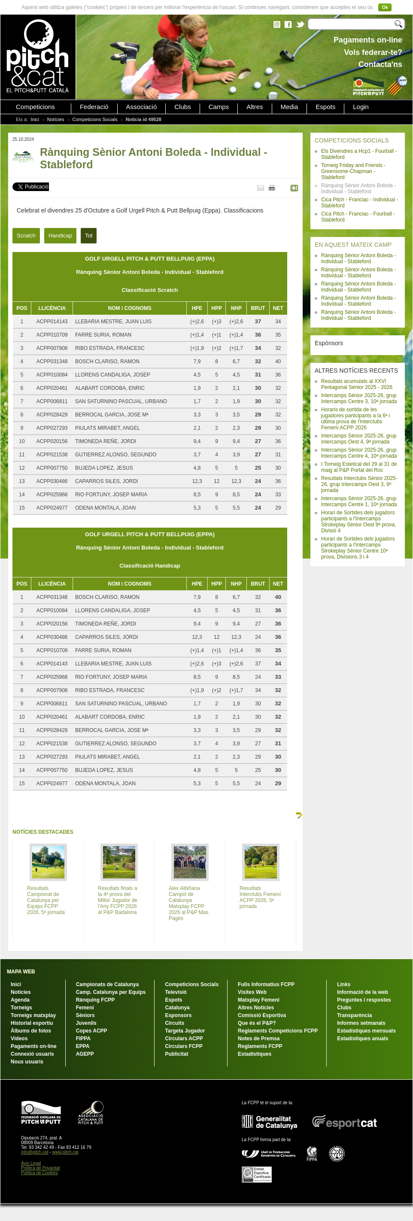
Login (361, 106)
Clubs (182, 106)
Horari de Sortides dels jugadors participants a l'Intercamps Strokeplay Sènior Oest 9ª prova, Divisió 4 (358, 522)
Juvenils (86, 1023)
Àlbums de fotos (31, 1031)
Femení (85, 1008)
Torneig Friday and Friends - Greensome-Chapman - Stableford (353, 171)
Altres (254, 106)
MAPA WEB (21, 972)
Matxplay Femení (258, 1000)
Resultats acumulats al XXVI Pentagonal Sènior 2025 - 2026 (356, 384)
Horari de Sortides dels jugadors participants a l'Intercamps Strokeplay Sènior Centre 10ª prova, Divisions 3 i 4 (358, 548)
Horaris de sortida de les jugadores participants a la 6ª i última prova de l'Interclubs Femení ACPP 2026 (355, 419)
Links (343, 984)
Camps (219, 106)
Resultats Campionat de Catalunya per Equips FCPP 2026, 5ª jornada (46, 900)
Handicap (60, 235)
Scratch (26, 235)
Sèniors (85, 1015)
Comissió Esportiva (262, 1015)
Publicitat (176, 1054)
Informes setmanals (361, 1023)
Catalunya (177, 1008)
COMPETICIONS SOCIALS (352, 140)
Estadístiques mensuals (366, 1031)
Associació (141, 106)
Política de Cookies (39, 1172)
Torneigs (21, 1008)
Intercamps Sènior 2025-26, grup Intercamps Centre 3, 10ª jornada (359, 398)
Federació (94, 106)
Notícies (55, 119)
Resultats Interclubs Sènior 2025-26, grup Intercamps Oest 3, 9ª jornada (359, 484)
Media (289, 106)
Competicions (35, 106)
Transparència (354, 1015)
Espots (325, 106)
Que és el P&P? (257, 1023)
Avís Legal (31, 1163)
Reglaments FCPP (260, 1046)
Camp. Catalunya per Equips (111, 992)
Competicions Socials (95, 119)
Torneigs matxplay (33, 1015)
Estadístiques (254, 1054)
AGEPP (85, 1054)
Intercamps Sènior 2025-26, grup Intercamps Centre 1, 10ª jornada (359, 501)
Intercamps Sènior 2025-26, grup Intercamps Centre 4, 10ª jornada (359, 453)
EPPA (83, 1046)
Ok (385, 7)
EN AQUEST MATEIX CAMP (353, 244)
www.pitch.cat (65, 1152)
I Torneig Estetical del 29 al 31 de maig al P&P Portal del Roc (359, 467)
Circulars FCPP (183, 1046)
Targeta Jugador (185, 1031)
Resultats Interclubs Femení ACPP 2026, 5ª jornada (260, 897)
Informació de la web (362, 992)
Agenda (20, 1000)
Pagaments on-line (34, 1046)
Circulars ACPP (184, 1039)
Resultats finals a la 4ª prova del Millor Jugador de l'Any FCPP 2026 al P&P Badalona (117, 900)
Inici (34, 119)
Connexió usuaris (32, 1054)
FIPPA (83, 1039)
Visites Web (252, 992)
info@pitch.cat (35, 1152)
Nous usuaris (27, 1062)
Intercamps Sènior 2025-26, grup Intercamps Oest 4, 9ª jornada (358, 439)
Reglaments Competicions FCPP (278, 1031)
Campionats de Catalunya (107, 984)
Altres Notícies (256, 1008)
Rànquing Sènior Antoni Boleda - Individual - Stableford (358, 258)
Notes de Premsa (258, 1039)
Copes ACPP (91, 1031)
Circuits (174, 1023)
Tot (88, 235)
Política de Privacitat (40, 1168)
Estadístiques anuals (362, 1039)
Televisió (175, 992)
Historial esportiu (32, 1023)
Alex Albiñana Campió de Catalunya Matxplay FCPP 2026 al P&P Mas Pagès (189, 903)
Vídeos (19, 1039)
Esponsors (178, 1015)
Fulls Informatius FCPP (266, 984)
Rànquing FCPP (95, 1000)
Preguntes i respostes (364, 1000)
